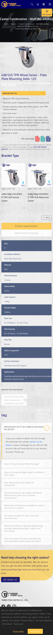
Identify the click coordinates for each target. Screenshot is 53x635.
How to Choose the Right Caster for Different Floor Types (24, 472)
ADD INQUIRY (46, 12)
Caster (13, 24)
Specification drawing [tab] (26, 231)
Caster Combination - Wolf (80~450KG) (34, 24)
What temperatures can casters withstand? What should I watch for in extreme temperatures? (23, 494)
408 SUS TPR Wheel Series (28, 26)
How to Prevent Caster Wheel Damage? (21, 462)
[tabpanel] (13, 182)
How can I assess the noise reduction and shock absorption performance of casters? (22, 538)
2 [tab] (28, 207)
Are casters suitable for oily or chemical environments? (21, 515)
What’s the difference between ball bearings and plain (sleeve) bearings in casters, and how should (23, 527)
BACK (47, 216)
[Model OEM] (23, 93)
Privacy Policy (18, 631)
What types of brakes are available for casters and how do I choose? (24, 505)
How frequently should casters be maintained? (19, 482)
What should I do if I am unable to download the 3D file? (23, 427)
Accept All (35, 631)
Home (6, 24)
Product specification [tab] (26, 224)
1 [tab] (24, 207)
